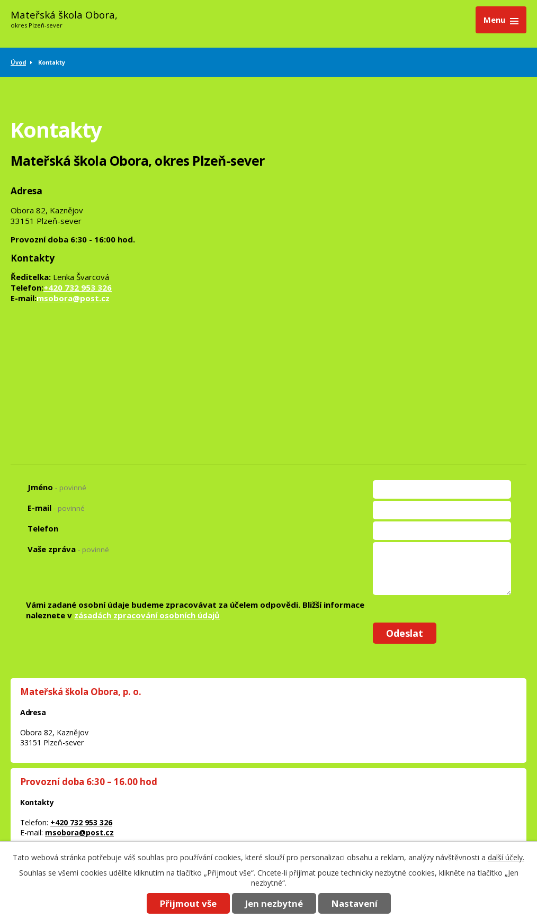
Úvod (18, 62)
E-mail (56, 507)
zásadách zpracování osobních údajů (147, 615)
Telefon (43, 528)
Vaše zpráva (68, 549)
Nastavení (355, 903)
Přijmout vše (188, 903)
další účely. (506, 857)
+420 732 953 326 (77, 287)
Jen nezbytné (274, 903)
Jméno (57, 487)
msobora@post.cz (73, 298)
